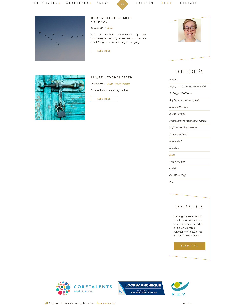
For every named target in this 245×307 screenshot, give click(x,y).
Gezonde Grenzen (178, 107)
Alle (171, 182)
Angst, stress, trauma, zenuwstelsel (187, 86)
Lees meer (104, 51)
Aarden (173, 79)
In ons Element (177, 113)
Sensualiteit (175, 141)
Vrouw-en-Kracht (179, 134)
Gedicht (173, 168)
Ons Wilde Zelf (177, 175)
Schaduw (174, 148)
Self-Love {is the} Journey (183, 127)
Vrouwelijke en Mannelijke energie (187, 120)
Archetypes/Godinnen (180, 93)
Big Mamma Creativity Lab (184, 100)
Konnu (196, 303)
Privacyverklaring (106, 303)
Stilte (110, 28)
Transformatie (122, 83)
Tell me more (189, 246)
